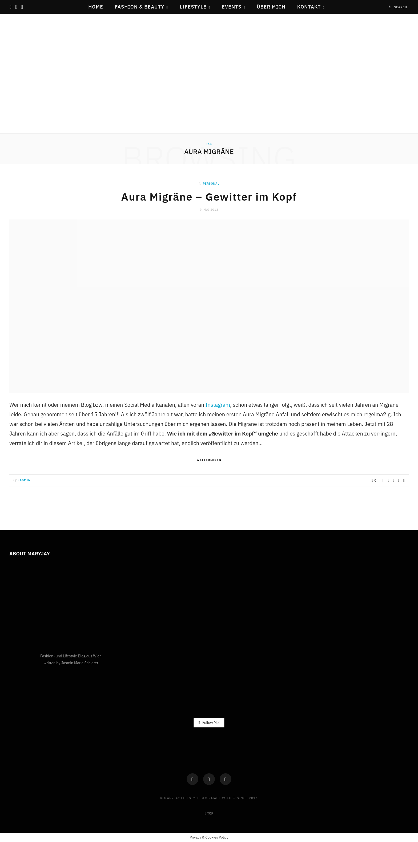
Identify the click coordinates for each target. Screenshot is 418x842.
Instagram (218, 404)
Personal (211, 183)
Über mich (271, 7)
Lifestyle (193, 7)
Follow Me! (208, 722)
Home (95, 7)
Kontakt (309, 7)
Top (209, 813)
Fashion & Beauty (139, 7)
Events (232, 7)
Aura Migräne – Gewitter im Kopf (209, 197)
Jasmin (24, 480)
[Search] (390, 7)
